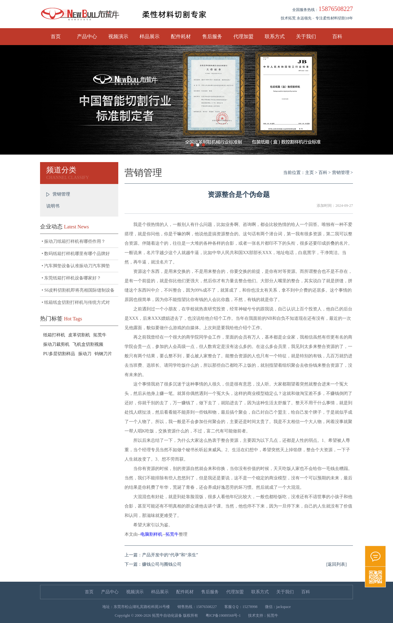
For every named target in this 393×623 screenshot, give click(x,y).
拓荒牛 (99, 335)
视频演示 (118, 36)
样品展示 (150, 36)
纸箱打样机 (54, 335)
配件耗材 (181, 36)
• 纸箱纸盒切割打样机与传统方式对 (76, 302)
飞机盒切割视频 (88, 344)
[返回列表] (336, 564)
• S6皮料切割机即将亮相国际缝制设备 (78, 290)
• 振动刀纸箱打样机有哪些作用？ (73, 241)
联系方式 (275, 36)
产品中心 (87, 36)
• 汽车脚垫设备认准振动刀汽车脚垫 (76, 265)
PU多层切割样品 (59, 353)
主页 (309, 172)
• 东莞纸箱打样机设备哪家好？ (71, 278)
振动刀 (84, 353)
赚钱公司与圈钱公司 (161, 564)
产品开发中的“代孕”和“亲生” (170, 555)
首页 (56, 36)
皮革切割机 (79, 335)
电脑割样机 (151, 534)
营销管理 (61, 194)
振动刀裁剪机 (56, 344)
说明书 (52, 206)
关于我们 (306, 36)
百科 (337, 36)
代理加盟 (243, 36)
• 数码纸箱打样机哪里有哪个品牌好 (76, 253)
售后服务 (212, 36)
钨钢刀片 (103, 353)
